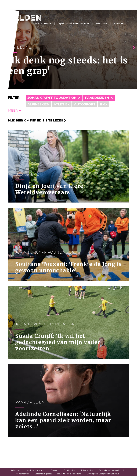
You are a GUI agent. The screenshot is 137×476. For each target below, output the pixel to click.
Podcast (101, 23)
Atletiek (62, 104)
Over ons (120, 23)
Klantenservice (22, 474)
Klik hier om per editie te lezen (37, 120)
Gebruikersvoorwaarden (110, 470)
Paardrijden (97, 98)
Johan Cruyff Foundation (52, 98)
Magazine (41, 23)
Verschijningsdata (43, 474)
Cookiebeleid (69, 470)
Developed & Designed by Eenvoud (103, 474)
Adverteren (16, 470)
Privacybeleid (87, 470)
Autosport (85, 104)
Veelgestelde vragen (36, 470)
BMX (104, 104)
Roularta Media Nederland (69, 474)
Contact (54, 470)
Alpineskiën (38, 104)
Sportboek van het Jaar (74, 23)
